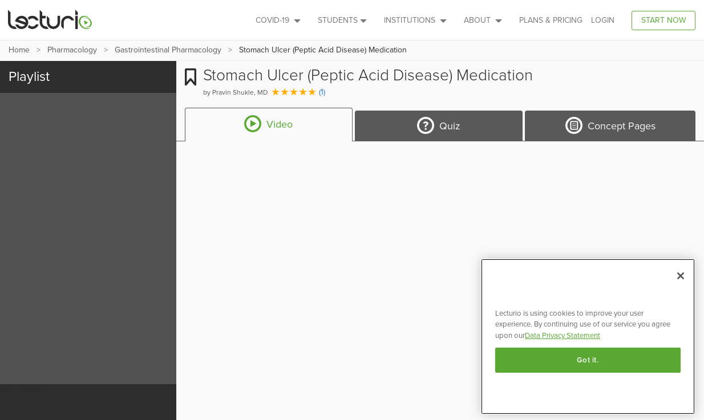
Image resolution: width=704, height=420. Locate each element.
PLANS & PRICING (550, 20)
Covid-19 (278, 20)
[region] (588, 336)
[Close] (680, 275)
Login (602, 20)
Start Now (663, 20)
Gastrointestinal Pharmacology (168, 50)
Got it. (588, 360)
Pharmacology (72, 50)
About (483, 20)
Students (342, 20)
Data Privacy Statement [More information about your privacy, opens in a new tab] (562, 335)
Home (19, 50)
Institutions (415, 20)
